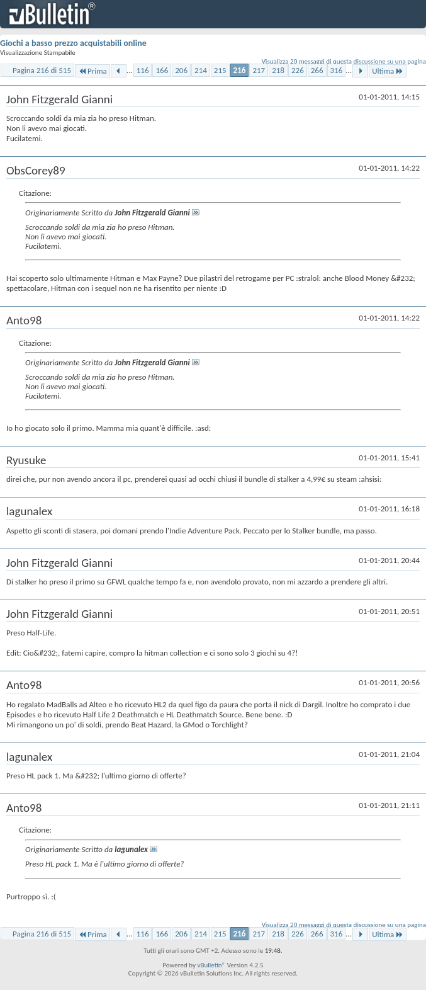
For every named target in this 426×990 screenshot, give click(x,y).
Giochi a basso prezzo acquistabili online (73, 43)
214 (200, 70)
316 (336, 70)
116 (143, 70)
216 (239, 70)
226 (297, 70)
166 (161, 70)
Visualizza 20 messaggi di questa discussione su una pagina (344, 61)
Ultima (387, 71)
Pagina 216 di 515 (42, 70)
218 (278, 70)
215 (220, 70)
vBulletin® (211, 965)
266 (317, 70)
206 (181, 70)
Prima (92, 71)
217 (258, 70)
